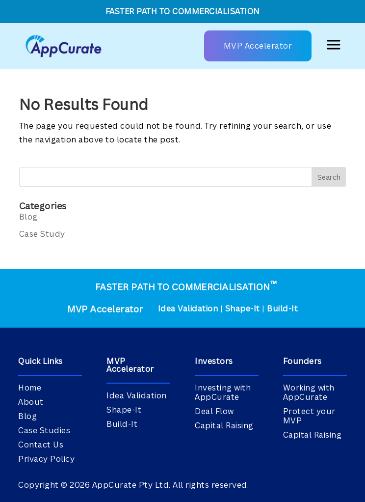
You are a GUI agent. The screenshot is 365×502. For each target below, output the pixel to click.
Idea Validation (188, 308)
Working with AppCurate (309, 392)
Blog (28, 216)
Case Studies (44, 430)
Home (29, 387)
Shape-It (242, 308)
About (31, 401)
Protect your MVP (309, 416)
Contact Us (40, 444)
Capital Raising (224, 425)
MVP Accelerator (258, 45)
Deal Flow (214, 411)
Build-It (282, 308)
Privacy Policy (46, 458)
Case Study (42, 233)
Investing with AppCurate (223, 392)
